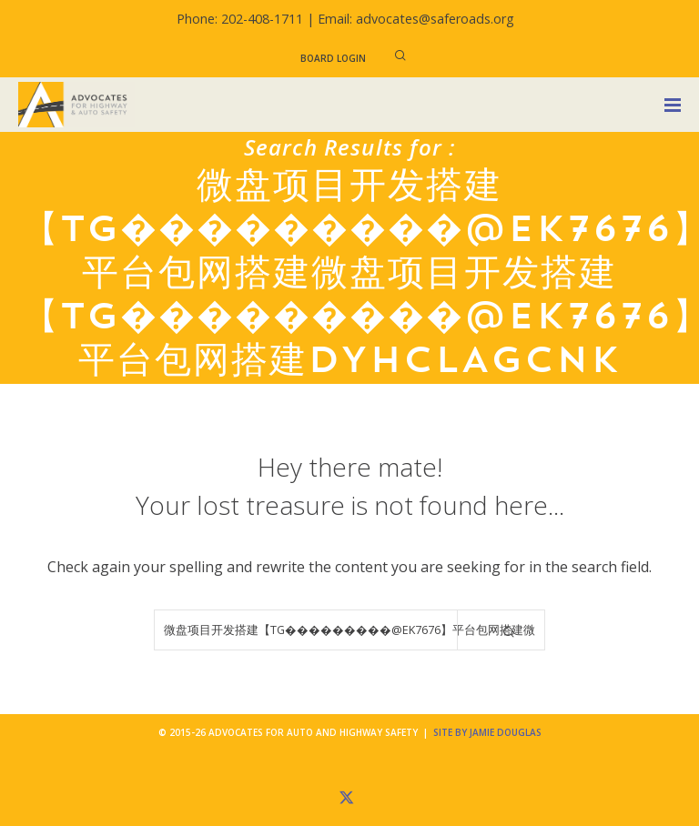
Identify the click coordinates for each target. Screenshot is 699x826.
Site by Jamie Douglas (487, 732)
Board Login (333, 58)
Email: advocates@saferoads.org (416, 18)
